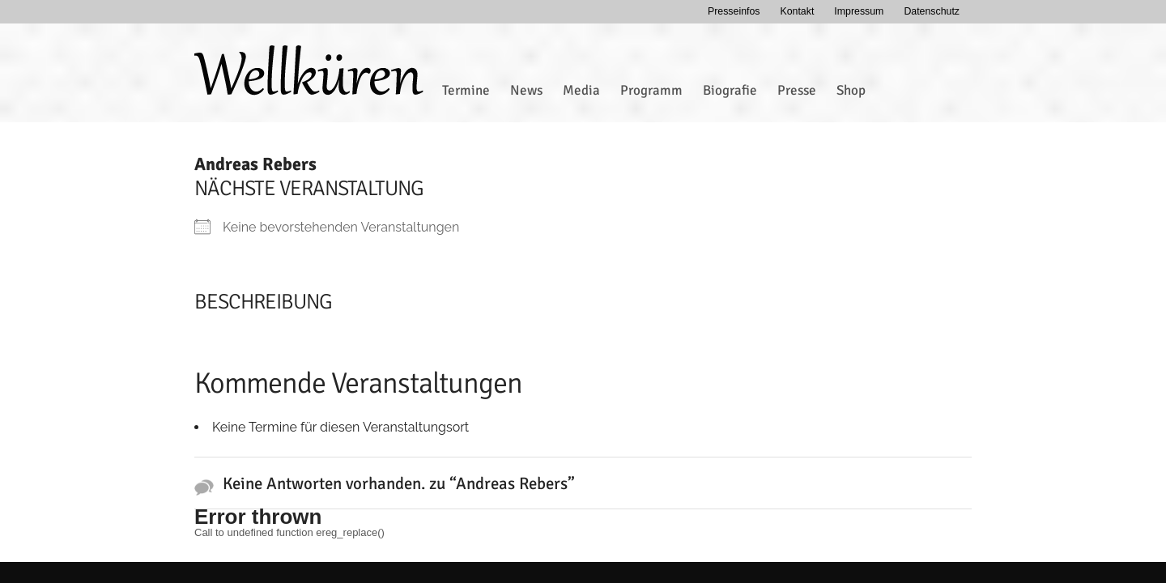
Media (581, 90)
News (526, 90)
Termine (466, 90)
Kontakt (797, 11)
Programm (651, 90)
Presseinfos (734, 11)
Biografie (730, 90)
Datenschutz (932, 11)
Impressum (858, 11)
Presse (796, 90)
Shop (851, 90)
